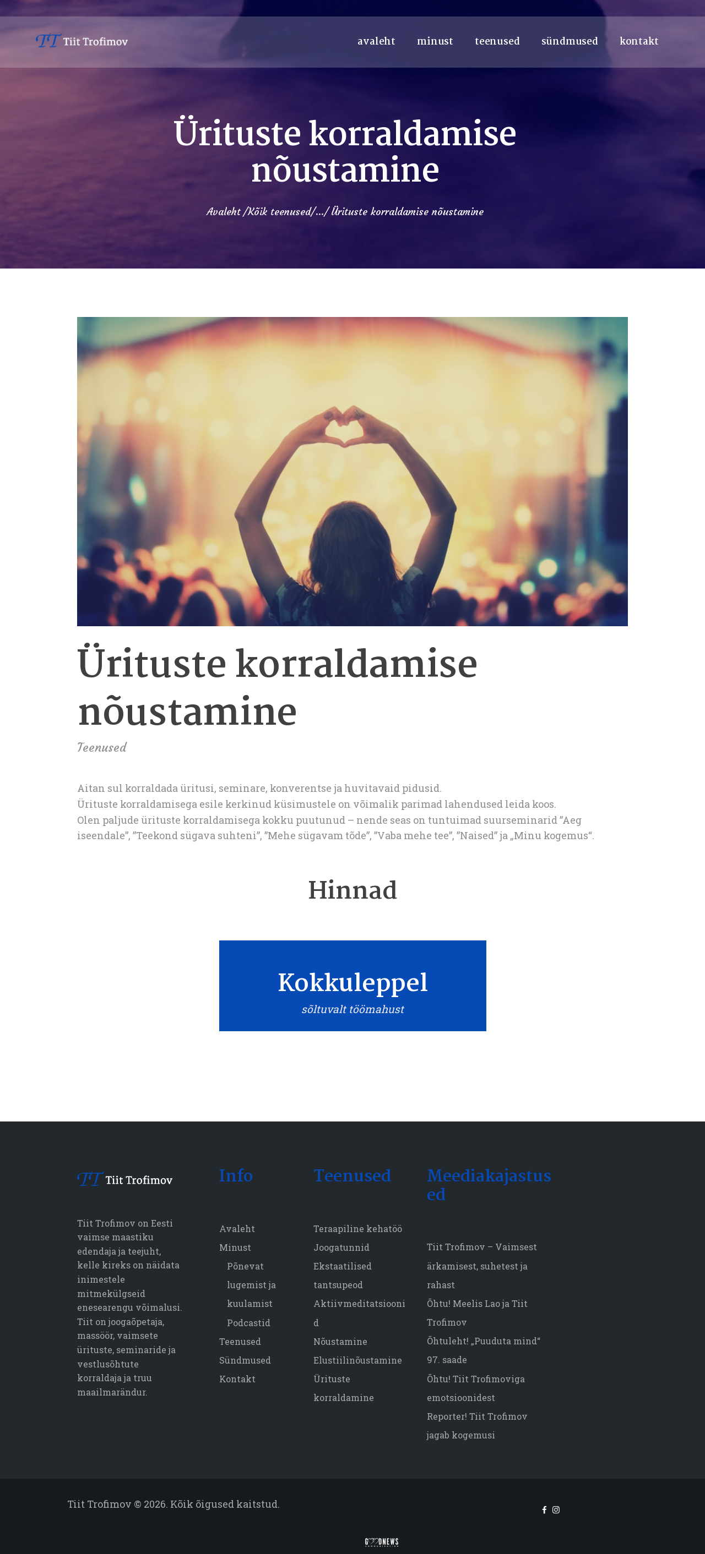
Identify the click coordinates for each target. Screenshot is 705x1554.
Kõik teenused (279, 211)
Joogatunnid (341, 1247)
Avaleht (224, 212)
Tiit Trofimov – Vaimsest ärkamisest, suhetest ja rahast (482, 1265)
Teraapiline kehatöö (357, 1228)
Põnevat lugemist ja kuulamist (251, 1284)
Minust (235, 1247)
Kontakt (237, 1379)
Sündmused (245, 1360)
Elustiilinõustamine (357, 1360)
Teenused (101, 747)
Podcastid (248, 1322)
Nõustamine (340, 1341)
